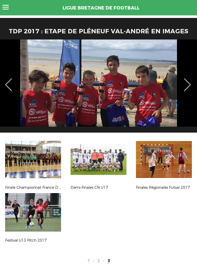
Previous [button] (8, 81)
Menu (8, 7)
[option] (98, 87)
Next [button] (187, 81)
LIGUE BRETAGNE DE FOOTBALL (101, 8)
